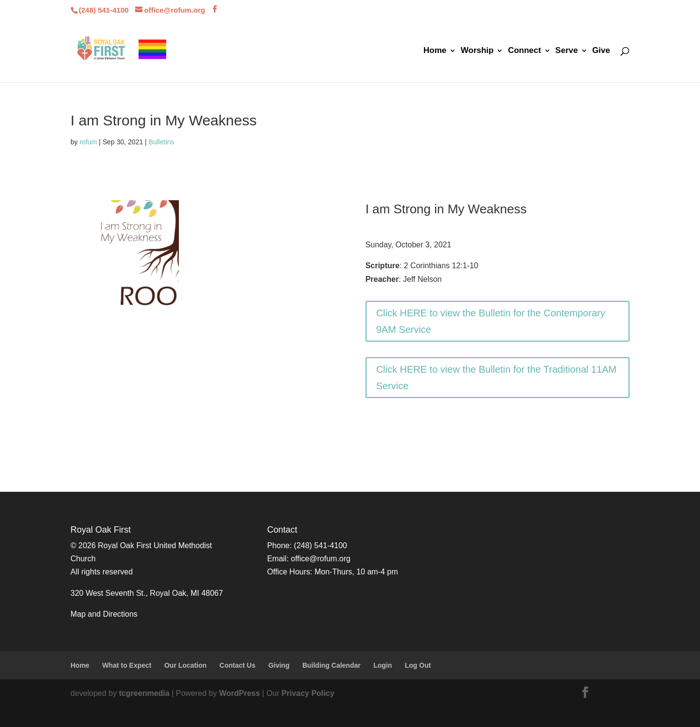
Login (382, 665)
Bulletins (162, 142)
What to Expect (126, 665)
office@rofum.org (320, 558)
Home (434, 51)
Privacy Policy (307, 693)
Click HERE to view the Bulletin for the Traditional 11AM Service (496, 377)
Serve (566, 51)
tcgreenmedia (144, 693)
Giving (279, 665)
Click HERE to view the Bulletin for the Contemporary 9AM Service (490, 321)
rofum (88, 142)
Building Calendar (331, 665)
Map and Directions (104, 614)
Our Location (185, 665)
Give (601, 51)
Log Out (418, 665)
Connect (524, 51)
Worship (477, 51)
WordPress (239, 693)
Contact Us (238, 665)
